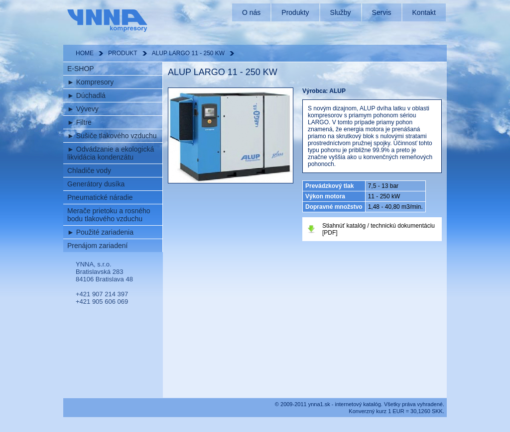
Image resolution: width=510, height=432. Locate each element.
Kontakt (424, 12)
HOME (85, 53)
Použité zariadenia (100, 232)
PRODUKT (122, 53)
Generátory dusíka (96, 184)
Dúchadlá (86, 95)
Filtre (79, 122)
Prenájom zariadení (97, 246)
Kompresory (90, 82)
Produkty (295, 12)
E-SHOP (80, 69)
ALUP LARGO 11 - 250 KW (188, 53)
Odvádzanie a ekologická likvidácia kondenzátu (110, 153)
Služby (340, 12)
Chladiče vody (89, 170)
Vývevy (83, 109)
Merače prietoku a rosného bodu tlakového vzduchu (108, 215)
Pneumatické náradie (100, 197)
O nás (251, 12)
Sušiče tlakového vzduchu (112, 136)
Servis (381, 12)
